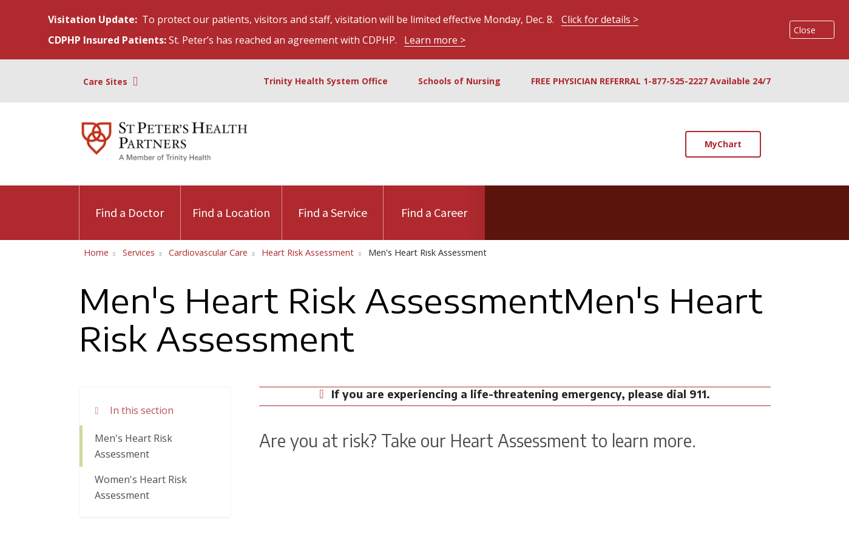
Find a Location (231, 202)
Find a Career (434, 202)
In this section (142, 410)
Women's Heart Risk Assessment (141, 487)
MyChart (723, 144)
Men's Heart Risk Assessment (133, 446)
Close (805, 30)
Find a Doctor (129, 202)
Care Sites (105, 81)
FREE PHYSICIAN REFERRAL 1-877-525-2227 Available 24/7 (651, 81)
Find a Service (332, 202)
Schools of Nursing (459, 81)
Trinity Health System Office (325, 81)
